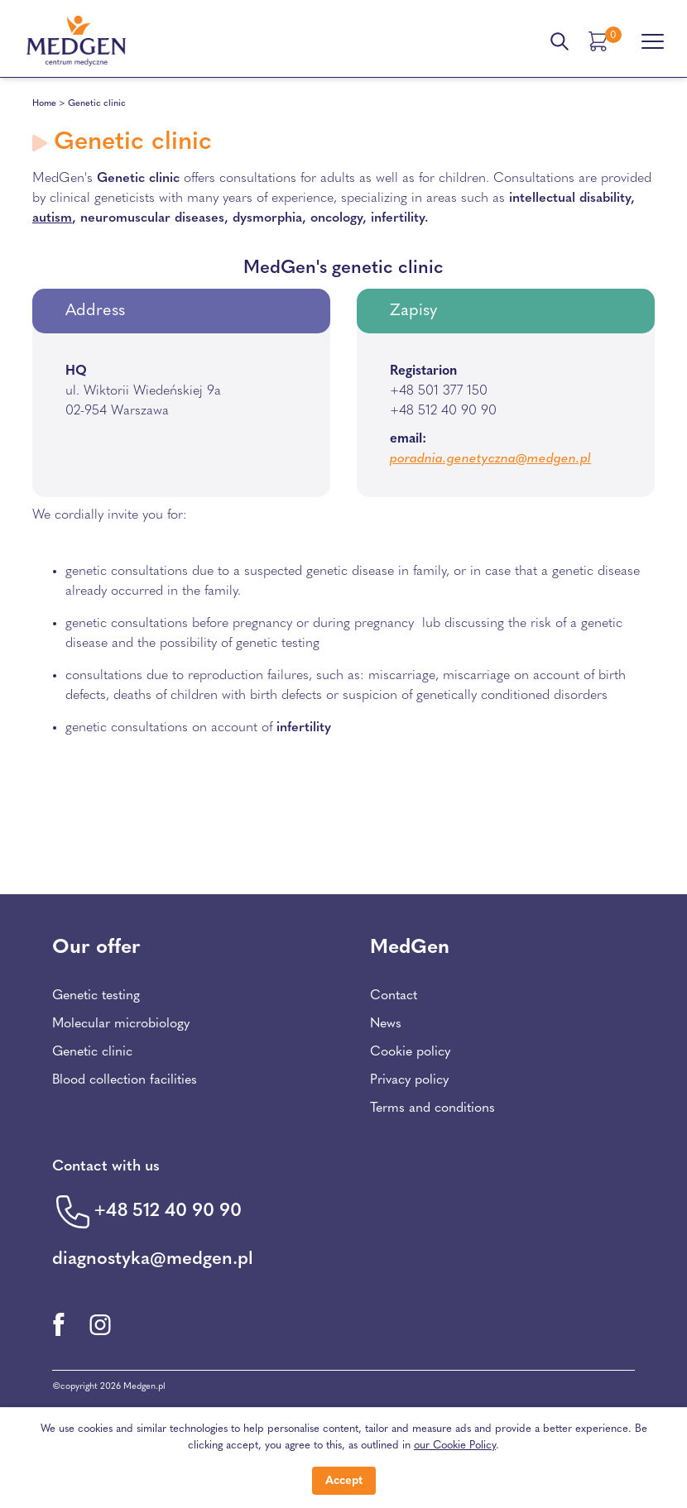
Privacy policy (409, 1080)
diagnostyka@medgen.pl (152, 1259)
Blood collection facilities (124, 1080)
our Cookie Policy (455, 1445)
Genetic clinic (92, 1052)
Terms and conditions (432, 1108)
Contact (393, 996)
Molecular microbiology (121, 1024)
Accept (344, 1481)
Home (44, 103)
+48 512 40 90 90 (168, 1211)
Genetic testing (96, 996)
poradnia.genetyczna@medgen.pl (490, 459)
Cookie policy (410, 1052)
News (385, 1024)
